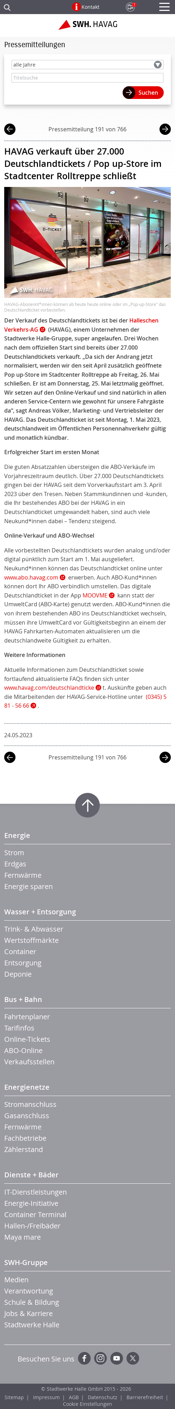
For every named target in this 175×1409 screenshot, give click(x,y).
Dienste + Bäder (31, 1174)
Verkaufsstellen (29, 1061)
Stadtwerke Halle (31, 1324)
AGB (74, 1397)
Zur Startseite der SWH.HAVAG (87, 27)
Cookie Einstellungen (87, 1404)
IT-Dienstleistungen (35, 1192)
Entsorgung (22, 962)
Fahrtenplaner (27, 1016)
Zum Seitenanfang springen (87, 805)
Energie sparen (28, 886)
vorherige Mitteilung (9, 130)
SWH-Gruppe (26, 1262)
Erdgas (15, 864)
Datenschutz (102, 1397)
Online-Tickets (27, 1039)
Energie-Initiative (31, 1203)
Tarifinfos (19, 1028)
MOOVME (95, 595)
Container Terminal (35, 1214)
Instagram (100, 1358)
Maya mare (22, 1237)
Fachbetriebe (25, 1138)
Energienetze (27, 1087)
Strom (14, 852)
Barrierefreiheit (145, 1397)
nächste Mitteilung (165, 130)
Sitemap (14, 1397)
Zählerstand (23, 1149)
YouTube (116, 1358)
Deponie (18, 974)
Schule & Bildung (31, 1302)
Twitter (133, 1358)
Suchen (148, 92)
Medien (16, 1279)
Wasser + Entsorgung (40, 911)
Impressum (46, 1397)
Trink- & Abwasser (33, 929)
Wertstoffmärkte (31, 940)
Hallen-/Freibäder (32, 1225)
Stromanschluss (30, 1104)
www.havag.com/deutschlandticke (49, 687)
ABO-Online (23, 1050)
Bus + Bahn (23, 999)
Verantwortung (28, 1291)
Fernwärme (22, 875)
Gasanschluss (26, 1115)
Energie (17, 835)
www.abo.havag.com (31, 577)
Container (20, 951)
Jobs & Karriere (28, 1313)
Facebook (84, 1358)
